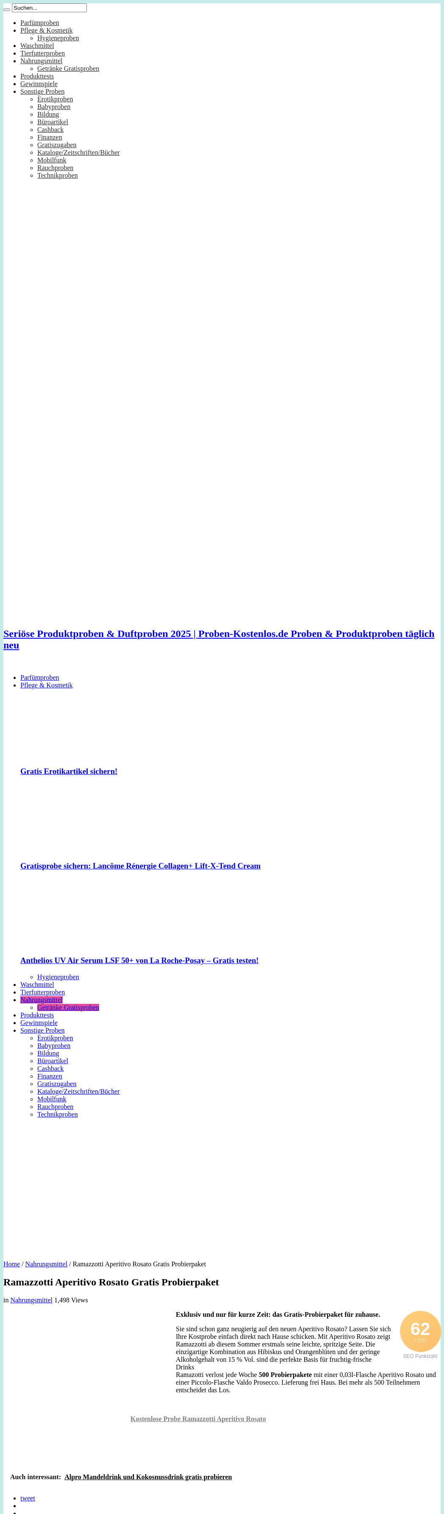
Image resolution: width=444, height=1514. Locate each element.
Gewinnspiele (39, 83)
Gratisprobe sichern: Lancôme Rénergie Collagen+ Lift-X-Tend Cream (140, 865)
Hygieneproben (58, 38)
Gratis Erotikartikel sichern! (68, 771)
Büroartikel (52, 122)
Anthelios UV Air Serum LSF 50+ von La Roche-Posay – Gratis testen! (139, 960)
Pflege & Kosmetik (46, 30)
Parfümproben (39, 22)
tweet (27, 1498)
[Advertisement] (222, 1186)
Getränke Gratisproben (68, 68)
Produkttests (37, 76)
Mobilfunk (51, 160)
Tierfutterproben (42, 53)
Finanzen (49, 137)
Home (11, 1264)
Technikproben (57, 175)
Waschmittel (37, 45)
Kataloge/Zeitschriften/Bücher (78, 152)
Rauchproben (55, 167)
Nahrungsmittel (41, 60)
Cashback (50, 129)
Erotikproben (55, 99)
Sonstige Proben (42, 91)
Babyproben (53, 106)
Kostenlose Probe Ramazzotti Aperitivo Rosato (198, 1418)
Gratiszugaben (56, 144)
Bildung (48, 114)
